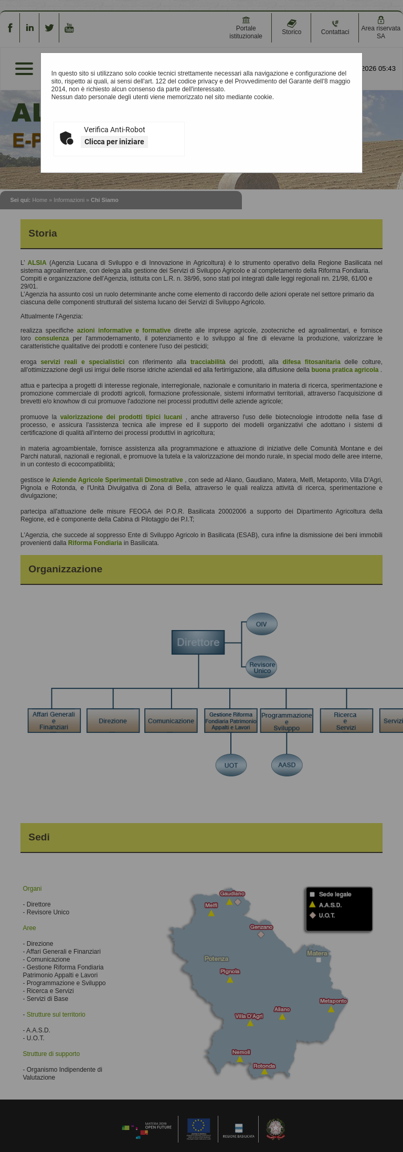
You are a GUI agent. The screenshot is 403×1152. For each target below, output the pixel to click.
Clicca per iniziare (114, 141)
